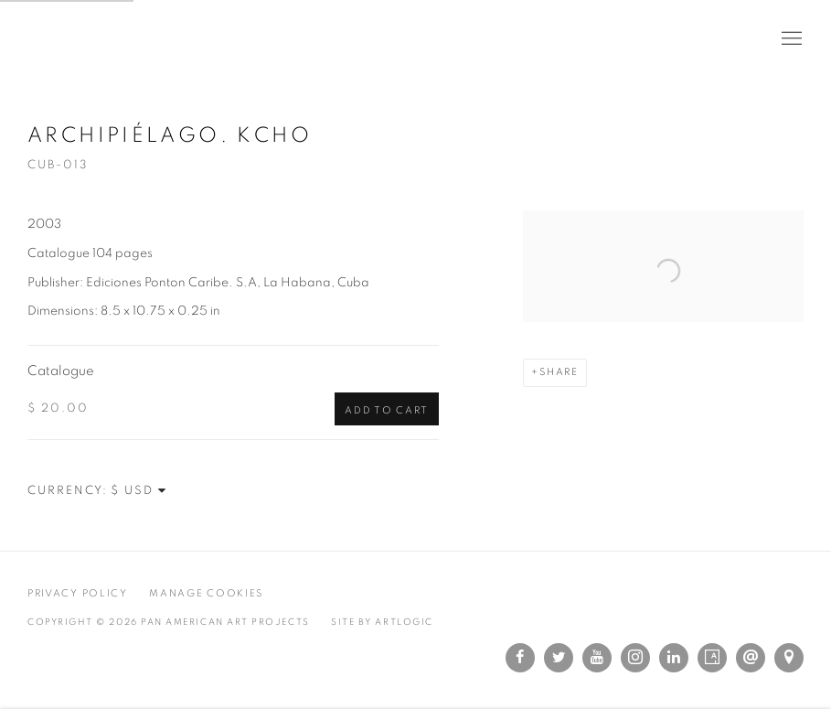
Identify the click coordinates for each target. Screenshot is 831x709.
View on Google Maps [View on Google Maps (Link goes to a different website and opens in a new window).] (789, 657)
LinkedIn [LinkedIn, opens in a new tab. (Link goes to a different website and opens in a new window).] (673, 657)
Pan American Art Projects (118, 39)
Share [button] (558, 372)
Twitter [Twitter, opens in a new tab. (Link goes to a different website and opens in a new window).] (558, 657)
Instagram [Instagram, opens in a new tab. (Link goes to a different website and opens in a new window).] (635, 657)
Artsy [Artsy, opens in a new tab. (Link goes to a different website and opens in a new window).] (712, 657)
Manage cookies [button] (206, 593)
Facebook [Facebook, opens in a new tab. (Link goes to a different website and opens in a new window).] (520, 657)
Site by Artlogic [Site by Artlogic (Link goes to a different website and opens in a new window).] (382, 622)
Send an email (750, 657)
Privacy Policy (77, 593)
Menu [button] (790, 39)
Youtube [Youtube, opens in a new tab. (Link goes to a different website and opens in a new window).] (597, 657)
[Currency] (139, 491)
